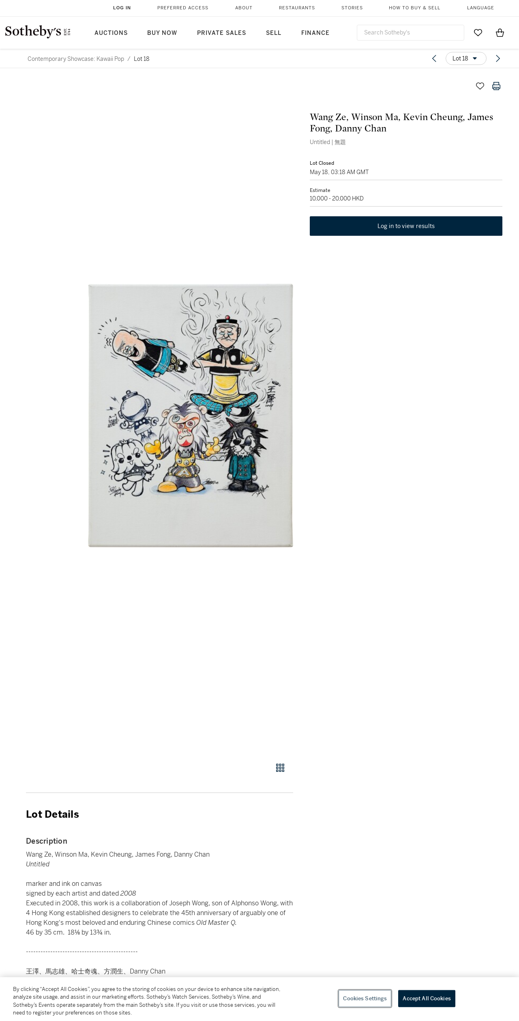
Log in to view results (406, 226)
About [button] (244, 8)
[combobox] (410, 33)
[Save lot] (480, 86)
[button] (190, 415)
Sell (273, 33)
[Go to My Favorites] (478, 32)
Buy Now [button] (162, 33)
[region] (259, 999)
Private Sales (221, 33)
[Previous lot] (434, 58)
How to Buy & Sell (414, 8)
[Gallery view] (280, 768)
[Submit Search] (455, 32)
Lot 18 (142, 58)
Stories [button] (352, 8)
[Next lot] (498, 58)
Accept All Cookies (426, 998)
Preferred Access (182, 8)
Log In (122, 7)
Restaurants (297, 8)
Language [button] (480, 8)
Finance (315, 33)
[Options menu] (466, 58)
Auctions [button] (111, 33)
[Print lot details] (496, 86)
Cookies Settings (365, 998)
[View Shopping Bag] (500, 32)
